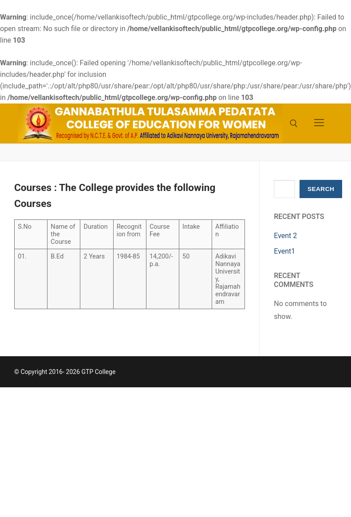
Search (321, 189)
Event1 (284, 251)
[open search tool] (294, 123)
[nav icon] (319, 123)
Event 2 (285, 235)
